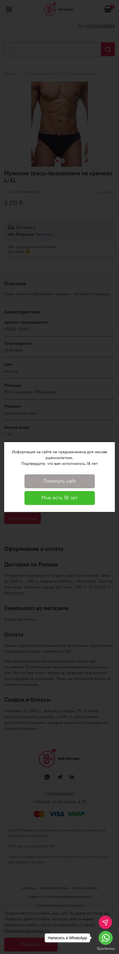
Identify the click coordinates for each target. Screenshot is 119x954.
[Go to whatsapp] (106, 938)
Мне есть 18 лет (59, 498)
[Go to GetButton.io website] (106, 948)
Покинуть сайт (59, 481)
